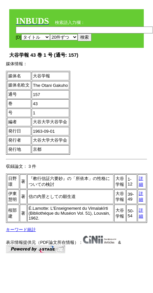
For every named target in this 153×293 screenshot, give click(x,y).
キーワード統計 (21, 229)
